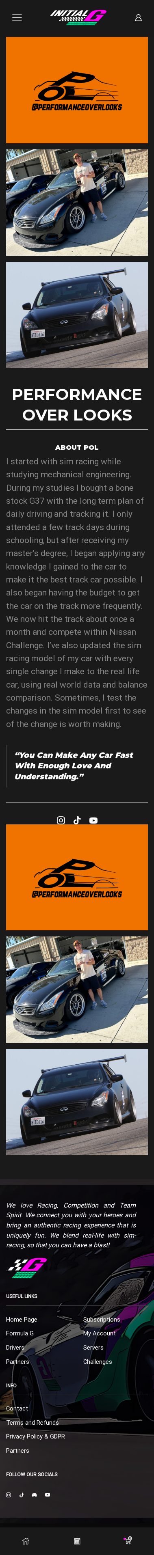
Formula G (20, 1333)
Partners (17, 1361)
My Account (99, 1333)
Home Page (21, 1319)
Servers (93, 1347)
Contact (17, 1408)
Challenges (97, 1361)
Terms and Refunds (32, 1422)
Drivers (15, 1347)
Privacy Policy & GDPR (35, 1436)
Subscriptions (101, 1319)
